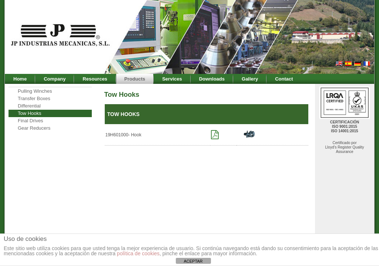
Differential (29, 106)
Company (55, 79)
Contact (284, 79)
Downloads (212, 79)
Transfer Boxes (34, 98)
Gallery (250, 79)
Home (20, 79)
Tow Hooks (29, 113)
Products (134, 79)
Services (172, 79)
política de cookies (138, 253)
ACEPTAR (193, 261)
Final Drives (30, 120)
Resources (95, 79)
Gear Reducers (34, 128)
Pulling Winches (35, 91)
